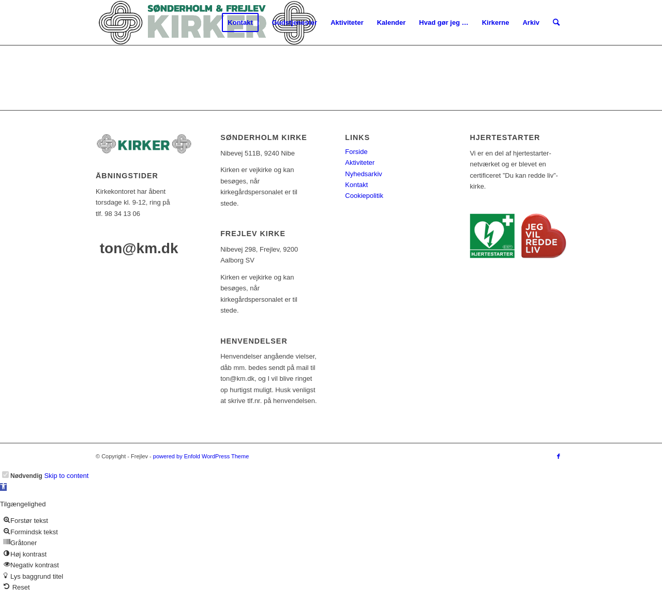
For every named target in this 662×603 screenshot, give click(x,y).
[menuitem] (240, 22)
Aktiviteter (359, 162)
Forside (356, 152)
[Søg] (556, 22)
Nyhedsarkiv (363, 174)
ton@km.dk (139, 248)
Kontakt (356, 185)
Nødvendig (26, 476)
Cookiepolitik (364, 195)
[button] (3, 487)
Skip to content (66, 476)
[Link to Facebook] (558, 456)
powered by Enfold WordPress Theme (201, 456)
